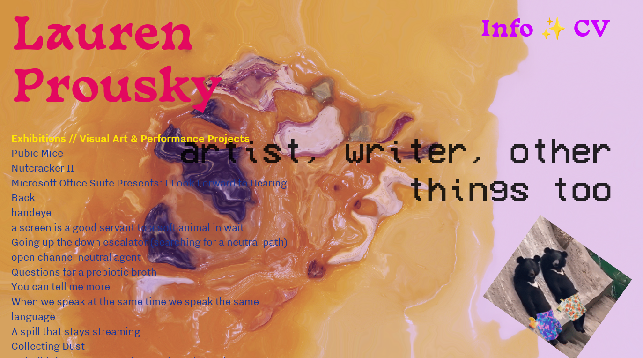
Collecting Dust (48, 345)
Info (506, 30)
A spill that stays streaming (75, 331)
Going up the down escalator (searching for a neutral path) (150, 241)
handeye (31, 212)
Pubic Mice (37, 152)
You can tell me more (61, 286)
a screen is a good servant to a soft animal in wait (127, 227)
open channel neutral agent (77, 256)
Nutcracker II (42, 167)
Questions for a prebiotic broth (84, 271)
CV (592, 30)
